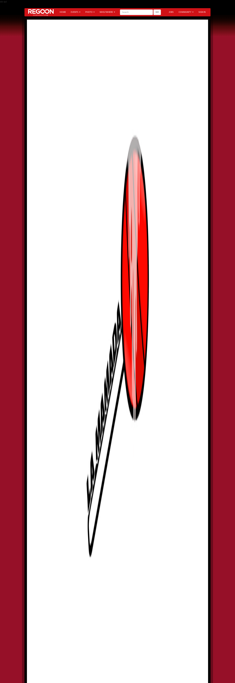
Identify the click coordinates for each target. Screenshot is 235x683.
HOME (63, 12)
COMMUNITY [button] (186, 12)
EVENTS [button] (75, 12)
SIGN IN (202, 12)
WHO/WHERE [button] (107, 12)
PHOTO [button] (90, 12)
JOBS (171, 12)
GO (157, 12)
